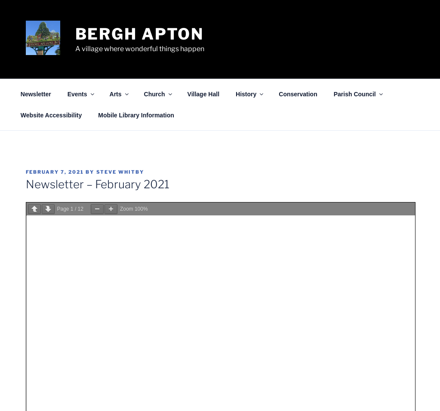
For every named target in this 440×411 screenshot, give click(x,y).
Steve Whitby (120, 172)
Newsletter (36, 94)
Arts (120, 94)
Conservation (298, 94)
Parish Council (359, 94)
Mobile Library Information (136, 115)
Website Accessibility (51, 115)
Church (158, 94)
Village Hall (203, 94)
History (250, 94)
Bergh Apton (139, 34)
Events (81, 94)
